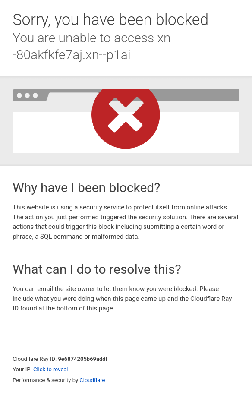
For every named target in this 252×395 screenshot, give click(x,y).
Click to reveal (50, 369)
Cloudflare (92, 380)
